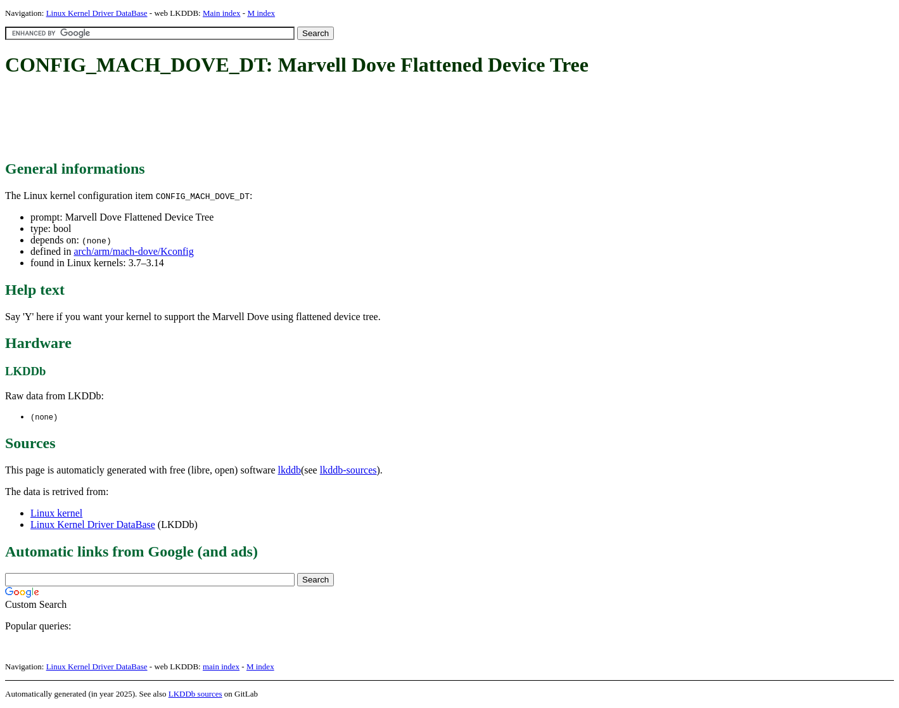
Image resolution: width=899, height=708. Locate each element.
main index (221, 667)
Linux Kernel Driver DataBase (97, 13)
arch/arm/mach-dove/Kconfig (133, 251)
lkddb (289, 470)
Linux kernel (56, 513)
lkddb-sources (348, 470)
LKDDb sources (195, 694)
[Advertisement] (235, 119)
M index (261, 13)
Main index (222, 13)
